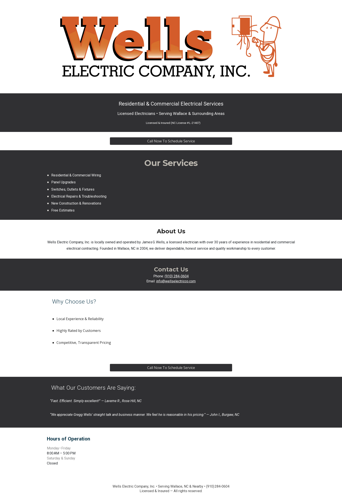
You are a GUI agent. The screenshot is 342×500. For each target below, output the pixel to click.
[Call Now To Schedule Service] (171, 141)
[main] (171, 113)
